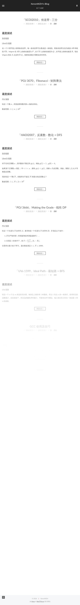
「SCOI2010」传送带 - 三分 (40, 19)
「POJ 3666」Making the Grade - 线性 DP (40, 205)
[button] (3, 6)
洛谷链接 (5, 38)
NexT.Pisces (40, 601)
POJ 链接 (5, 99)
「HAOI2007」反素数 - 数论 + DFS (40, 134)
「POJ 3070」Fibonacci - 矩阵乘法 (40, 80)
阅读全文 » (40, 62)
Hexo (33, 601)
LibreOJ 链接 (6, 43)
